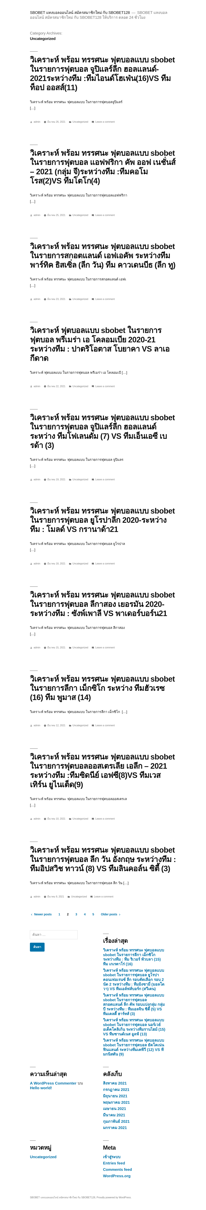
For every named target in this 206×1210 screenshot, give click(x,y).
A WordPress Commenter (53, 1083)
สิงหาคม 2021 (115, 1083)
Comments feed (117, 1169)
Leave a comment (105, 121)
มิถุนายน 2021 (115, 1096)
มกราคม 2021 (115, 1128)
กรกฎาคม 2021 (116, 1090)
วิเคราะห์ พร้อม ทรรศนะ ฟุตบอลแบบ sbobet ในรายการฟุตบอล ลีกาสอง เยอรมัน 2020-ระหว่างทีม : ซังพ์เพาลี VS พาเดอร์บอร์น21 (102, 604)
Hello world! (41, 1088)
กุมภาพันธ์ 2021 (116, 1121)
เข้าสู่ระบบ (111, 1157)
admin (37, 121)
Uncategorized (80, 121)
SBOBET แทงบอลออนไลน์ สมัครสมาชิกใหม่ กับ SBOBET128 (80, 12)
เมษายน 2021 (114, 1109)
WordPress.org (117, 1176)
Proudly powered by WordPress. (114, 1197)
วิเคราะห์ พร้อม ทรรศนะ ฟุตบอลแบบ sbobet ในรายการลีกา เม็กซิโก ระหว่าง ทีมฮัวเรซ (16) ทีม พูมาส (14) (102, 688)
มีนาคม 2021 (114, 1115)
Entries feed (114, 1163)
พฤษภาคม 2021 (116, 1102)
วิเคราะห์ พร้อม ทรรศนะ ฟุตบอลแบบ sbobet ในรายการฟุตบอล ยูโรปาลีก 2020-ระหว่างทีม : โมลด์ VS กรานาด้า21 (102, 520)
